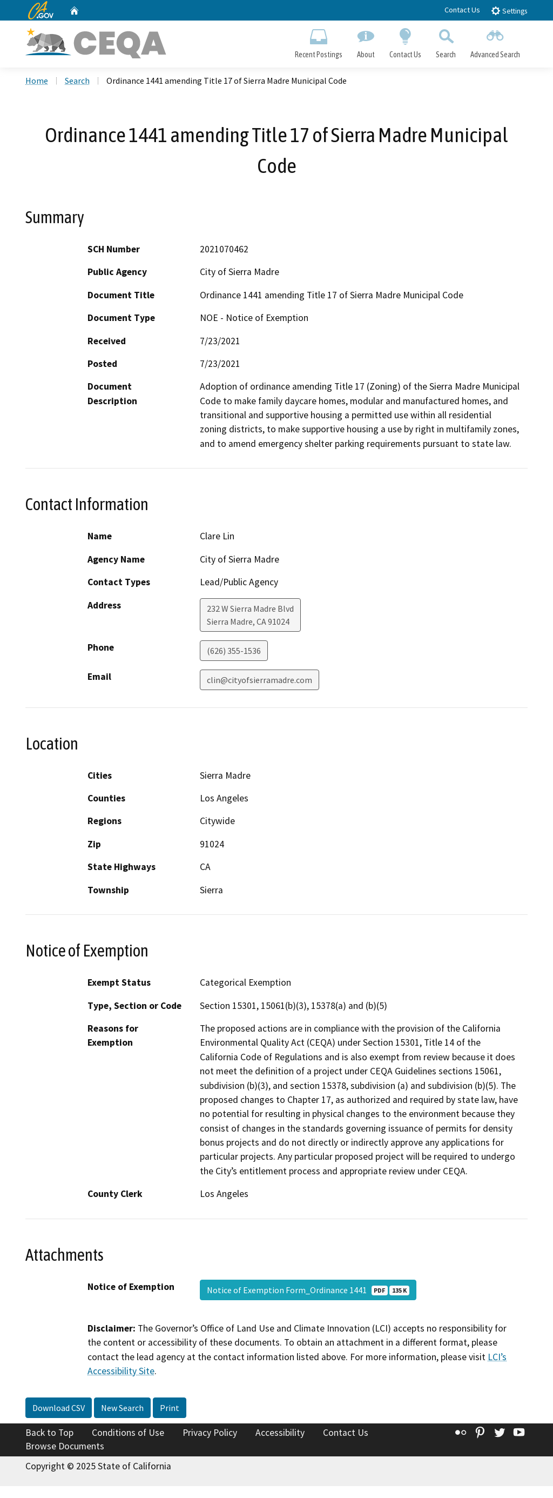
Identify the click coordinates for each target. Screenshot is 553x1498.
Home (36, 80)
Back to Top (49, 1433)
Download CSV (58, 1407)
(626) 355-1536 (234, 650)
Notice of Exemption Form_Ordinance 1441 (308, 1290)
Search (446, 41)
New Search (122, 1407)
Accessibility (280, 1433)
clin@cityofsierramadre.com (259, 679)
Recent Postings (318, 41)
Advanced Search (495, 41)
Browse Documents (64, 1446)
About (365, 41)
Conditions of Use (128, 1433)
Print (169, 1407)
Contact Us (462, 10)
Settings (509, 10)
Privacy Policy (210, 1433)
